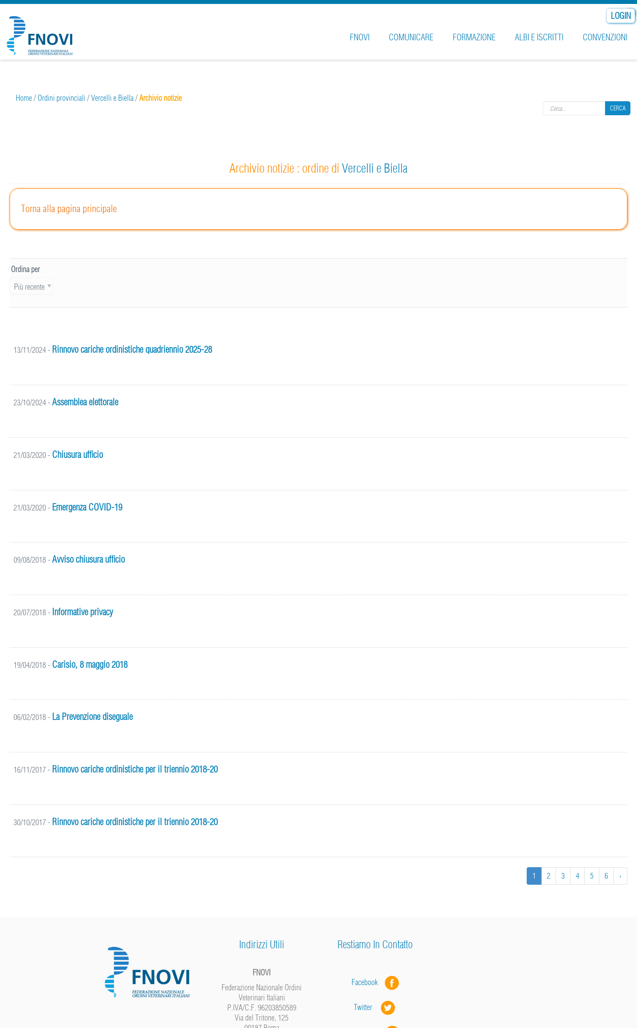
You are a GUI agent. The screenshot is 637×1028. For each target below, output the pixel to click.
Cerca (618, 108)
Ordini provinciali (61, 98)
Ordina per (25, 269)
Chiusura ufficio (77, 455)
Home (24, 98)
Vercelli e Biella (112, 98)
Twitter (375, 1007)
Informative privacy (82, 612)
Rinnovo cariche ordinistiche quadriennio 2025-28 (132, 349)
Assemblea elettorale (85, 402)
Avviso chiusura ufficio (88, 559)
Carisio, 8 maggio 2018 (89, 664)
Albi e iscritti (539, 37)
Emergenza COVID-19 (87, 507)
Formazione (474, 37)
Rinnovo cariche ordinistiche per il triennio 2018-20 (135, 769)
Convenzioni (605, 37)
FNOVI (360, 37)
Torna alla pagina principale (69, 208)
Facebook (367, 982)
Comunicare (411, 37)
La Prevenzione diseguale (92, 717)
